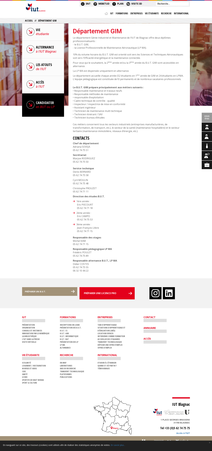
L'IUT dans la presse (31, 339)
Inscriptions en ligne (70, 325)
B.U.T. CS (63, 331)
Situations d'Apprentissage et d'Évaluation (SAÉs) (111, 330)
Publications (66, 377)
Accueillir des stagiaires (109, 339)
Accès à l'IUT (183, 434)
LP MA (62, 345)
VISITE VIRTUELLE (29, 342)
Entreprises (135, 14)
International (181, 14)
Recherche (165, 14)
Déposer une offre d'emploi (110, 345)
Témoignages (104, 369)
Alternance (65, 348)
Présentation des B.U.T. (70, 328)
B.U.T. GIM (64, 334)
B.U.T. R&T (64, 339)
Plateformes (66, 375)
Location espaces (105, 334)
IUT (110, 14)
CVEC (24, 372)
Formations (120, 14)
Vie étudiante (151, 14)
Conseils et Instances (32, 331)
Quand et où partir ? (107, 366)
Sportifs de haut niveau (33, 380)
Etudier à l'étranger (107, 363)
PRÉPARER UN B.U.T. (37, 294)
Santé (24, 375)
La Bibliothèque (29, 337)
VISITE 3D (134, 3)
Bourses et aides (29, 369)
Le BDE (24, 377)
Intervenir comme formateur (111, 337)
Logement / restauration (34, 366)
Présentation (28, 325)
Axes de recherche (68, 369)
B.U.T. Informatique (69, 337)
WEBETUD (101, 3)
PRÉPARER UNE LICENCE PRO (100, 294)
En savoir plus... (118, 445)
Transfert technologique (110, 342)
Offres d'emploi (105, 348)
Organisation (28, 328)
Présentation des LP (69, 342)
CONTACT (149, 318)
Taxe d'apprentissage (107, 325)
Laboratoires (66, 366)
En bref (63, 363)
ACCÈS (147, 339)
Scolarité (26, 363)
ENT (86, 3)
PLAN (118, 3)
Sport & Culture (29, 383)
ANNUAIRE (150, 328)
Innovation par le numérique (35, 334)
